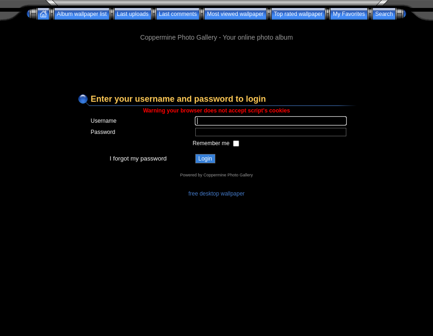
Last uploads (133, 14)
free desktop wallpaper (216, 193)
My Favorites (349, 14)
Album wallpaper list (82, 14)
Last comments (178, 14)
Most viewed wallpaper (235, 14)
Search (384, 14)
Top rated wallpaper (298, 14)
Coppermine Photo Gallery (228, 175)
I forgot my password (138, 158)
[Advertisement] (216, 23)
